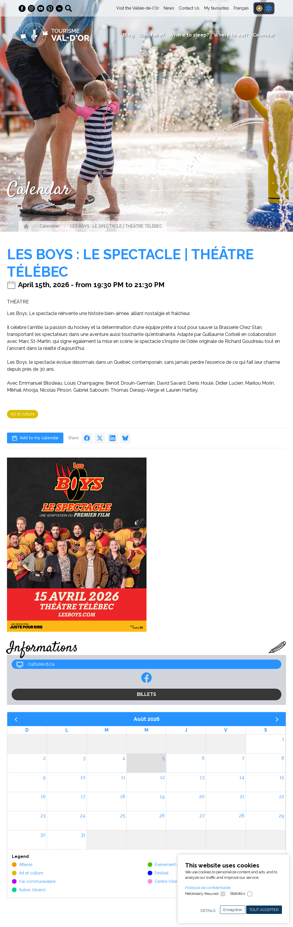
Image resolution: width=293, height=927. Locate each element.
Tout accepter (264, 910)
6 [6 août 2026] (203, 758)
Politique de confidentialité (208, 887)
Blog (128, 35)
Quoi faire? (152, 35)
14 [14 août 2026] (242, 777)
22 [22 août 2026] (281, 796)
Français (241, 8)
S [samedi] (265, 730)
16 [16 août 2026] (43, 796)
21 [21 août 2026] (242, 796)
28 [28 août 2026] (241, 815)
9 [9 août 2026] (44, 777)
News (169, 8)
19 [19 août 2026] (162, 796)
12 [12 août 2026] (162, 777)
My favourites (216, 8)
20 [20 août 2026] (202, 796)
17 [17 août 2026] (83, 796)
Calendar (263, 35)
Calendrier (50, 226)
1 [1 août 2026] (283, 739)
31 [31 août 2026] (83, 835)
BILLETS (146, 694)
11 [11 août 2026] (123, 777)
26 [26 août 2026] (162, 815)
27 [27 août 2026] (202, 815)
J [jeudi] (186, 730)
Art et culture (22, 414)
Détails (208, 910)
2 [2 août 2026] (44, 758)
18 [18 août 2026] (122, 796)
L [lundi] (66, 730)
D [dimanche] (27, 730)
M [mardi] (106, 730)
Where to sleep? (189, 35)
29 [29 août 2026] (281, 815)
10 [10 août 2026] (83, 777)
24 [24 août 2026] (82, 815)
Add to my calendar (35, 438)
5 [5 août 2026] (163, 758)
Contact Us (189, 8)
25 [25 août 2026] (122, 815)
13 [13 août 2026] (202, 777)
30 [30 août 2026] (43, 835)
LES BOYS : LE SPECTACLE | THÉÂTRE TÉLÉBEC (116, 226)
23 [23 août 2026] (43, 815)
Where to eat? (231, 35)
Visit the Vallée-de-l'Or (137, 8)
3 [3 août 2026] (84, 758)
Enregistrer (232, 910)
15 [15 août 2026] (282, 777)
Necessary (202, 893)
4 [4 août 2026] (123, 758)
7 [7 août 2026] (243, 758)
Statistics (237, 893)
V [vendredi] (225, 730)
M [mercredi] (146, 730)
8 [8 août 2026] (282, 758)
